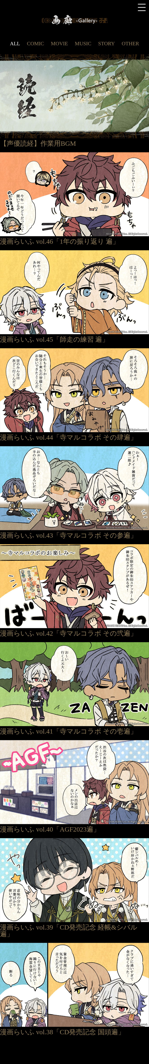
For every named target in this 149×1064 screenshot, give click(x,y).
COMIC (35, 43)
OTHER (130, 43)
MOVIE (59, 43)
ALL (15, 43)
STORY (106, 43)
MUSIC (83, 43)
